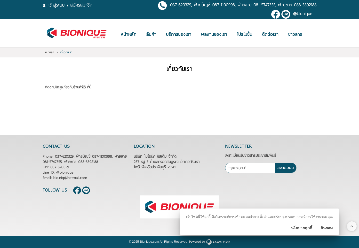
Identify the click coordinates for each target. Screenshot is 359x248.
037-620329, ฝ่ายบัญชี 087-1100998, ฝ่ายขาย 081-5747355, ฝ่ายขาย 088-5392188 (243, 5)
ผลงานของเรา (214, 34)
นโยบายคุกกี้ (301, 228)
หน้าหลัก (128, 34)
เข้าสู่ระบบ (56, 5)
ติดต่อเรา (270, 34)
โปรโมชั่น (244, 34)
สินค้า (151, 34)
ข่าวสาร (295, 34)
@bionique (302, 13)
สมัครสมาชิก (81, 5)
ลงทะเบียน (285, 167)
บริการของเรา (178, 34)
